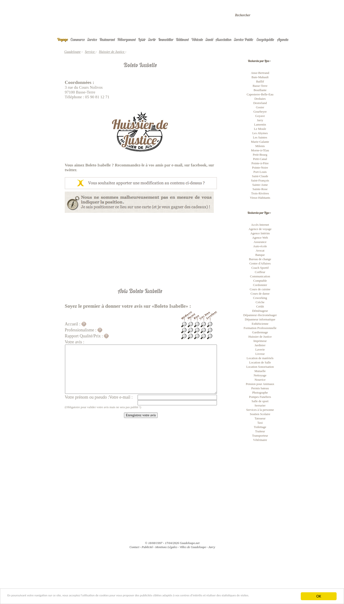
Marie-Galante (260, 141)
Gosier (260, 107)
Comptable (260, 280)
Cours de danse (260, 293)
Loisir (141, 39)
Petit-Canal (260, 159)
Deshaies (260, 98)
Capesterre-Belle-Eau (260, 94)
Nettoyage (260, 375)
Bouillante (259, 90)
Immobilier (165, 39)
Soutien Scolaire (260, 414)
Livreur (260, 354)
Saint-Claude (260, 176)
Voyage (62, 39)
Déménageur (260, 311)
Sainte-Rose (260, 189)
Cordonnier (260, 285)
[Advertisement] (141, 246)
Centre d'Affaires (260, 263)
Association (223, 39)
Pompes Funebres (260, 397)
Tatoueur (259, 418)
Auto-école (260, 246)
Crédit (260, 306)
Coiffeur (260, 272)
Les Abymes (260, 133)
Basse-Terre (260, 86)
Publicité (147, 547)
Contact (134, 547)
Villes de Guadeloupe (192, 547)
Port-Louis (260, 172)
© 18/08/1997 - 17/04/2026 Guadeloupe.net (172, 542)
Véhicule (197, 39)
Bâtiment (182, 39)
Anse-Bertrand (260, 73)
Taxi (260, 422)
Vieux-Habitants (260, 197)
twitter (70, 170)
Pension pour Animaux (260, 384)
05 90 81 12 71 (97, 97)
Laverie (260, 349)
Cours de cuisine (260, 289)
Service (92, 39)
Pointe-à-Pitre (260, 163)
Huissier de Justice (260, 336)
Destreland (260, 103)
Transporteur (260, 435)
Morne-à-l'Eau (260, 150)
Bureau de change (260, 259)
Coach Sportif (260, 267)
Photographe (260, 392)
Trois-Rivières (260, 193)
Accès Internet (260, 224)
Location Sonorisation (260, 366)
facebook (198, 165)
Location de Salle (260, 362)
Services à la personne (260, 410)
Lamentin (260, 124)
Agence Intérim (260, 233)
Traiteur (260, 431)
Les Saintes (260, 137)
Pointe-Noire (260, 167)
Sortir (152, 39)
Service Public (243, 39)
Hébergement (126, 39)
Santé (209, 39)
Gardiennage (260, 332)
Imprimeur (260, 341)
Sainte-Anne (260, 185)
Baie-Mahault (260, 77)
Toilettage (260, 427)
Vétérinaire (260, 440)
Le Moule (260, 129)
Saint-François (260, 180)
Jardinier (260, 345)
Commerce (77, 39)
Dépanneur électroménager (260, 315)
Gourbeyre (260, 111)
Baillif (260, 81)
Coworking (260, 298)
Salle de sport (260, 401)
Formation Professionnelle (260, 328)
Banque (260, 255)
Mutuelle (260, 371)
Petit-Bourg (260, 154)
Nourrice (259, 379)
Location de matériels (260, 358)
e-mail (177, 165)
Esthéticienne (260, 323)
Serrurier (259, 405)
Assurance (259, 242)
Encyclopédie (265, 39)
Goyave (260, 116)
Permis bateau (260, 388)
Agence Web (260, 237)
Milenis (260, 146)
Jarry (260, 120)
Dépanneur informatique (260, 319)
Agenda (282, 39)
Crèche (260, 302)
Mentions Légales (166, 547)
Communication (260, 276)
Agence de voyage (259, 229)
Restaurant (107, 39)
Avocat (260, 250)
